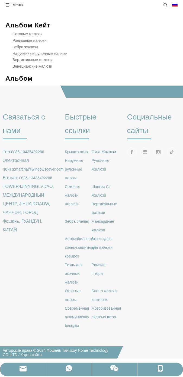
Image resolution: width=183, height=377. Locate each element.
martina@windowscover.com (39, 169)
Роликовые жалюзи (29, 40)
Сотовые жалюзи (27, 34)
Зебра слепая (77, 221)
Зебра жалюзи (25, 47)
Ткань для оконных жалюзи (73, 273)
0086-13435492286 (27, 152)
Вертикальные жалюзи (32, 60)
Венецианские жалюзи (32, 66)
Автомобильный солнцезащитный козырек (80, 247)
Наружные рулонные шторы (74, 169)
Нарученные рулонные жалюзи (40, 53)
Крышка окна (76, 152)
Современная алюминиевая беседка (77, 317)
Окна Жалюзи (104, 152)
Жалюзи (72, 204)
